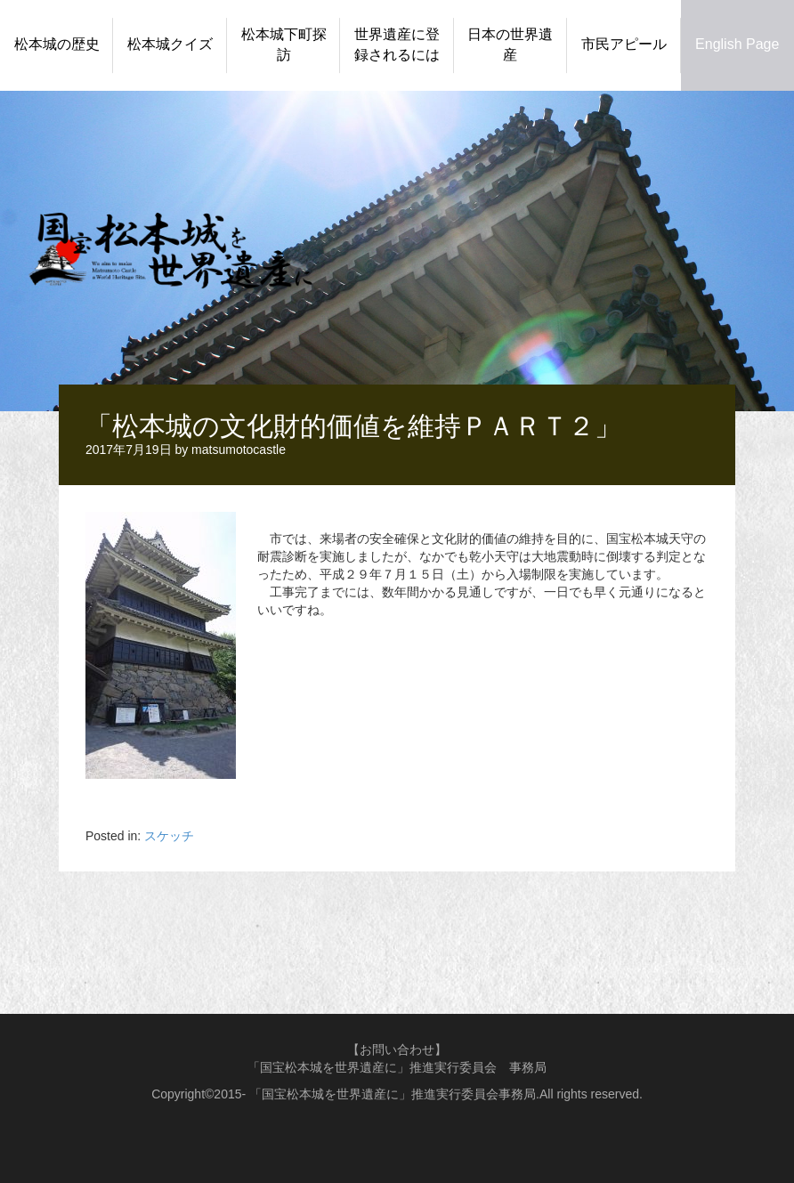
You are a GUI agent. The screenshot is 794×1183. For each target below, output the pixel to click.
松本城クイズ (170, 44)
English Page (737, 44)
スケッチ (169, 836)
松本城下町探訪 (284, 44)
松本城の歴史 (57, 44)
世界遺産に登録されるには (397, 44)
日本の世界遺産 (510, 44)
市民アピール (624, 44)
